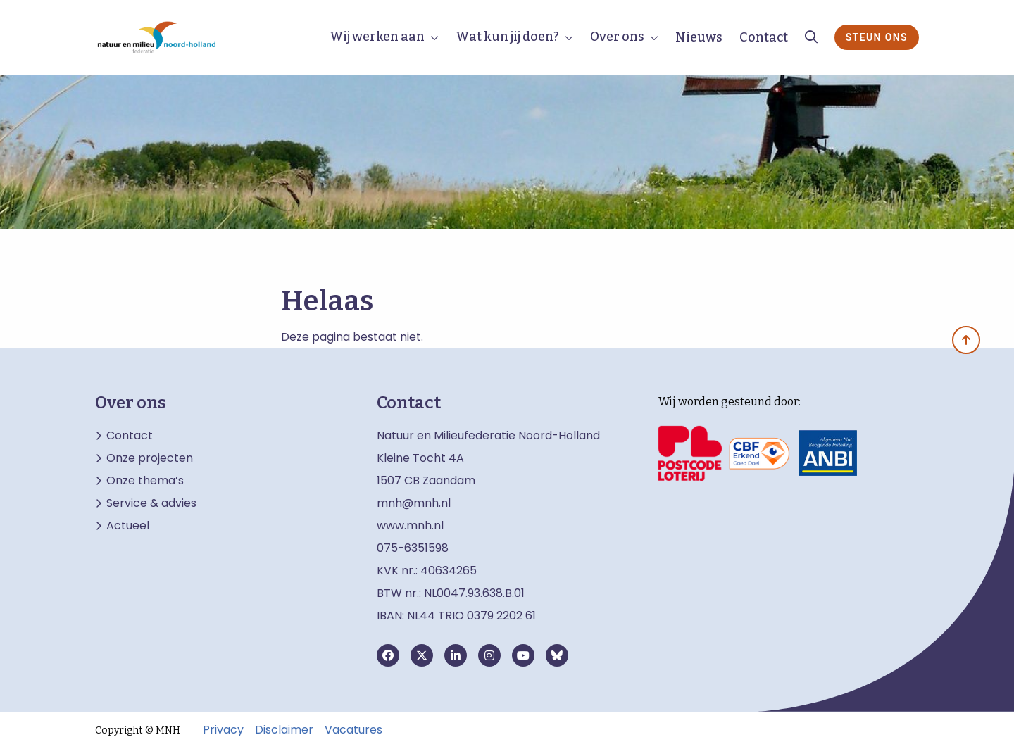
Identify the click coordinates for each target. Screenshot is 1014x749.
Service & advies (151, 503)
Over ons (617, 36)
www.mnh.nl (411, 525)
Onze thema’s (145, 480)
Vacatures (353, 730)
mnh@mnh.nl (414, 503)
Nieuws (698, 37)
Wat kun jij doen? (507, 36)
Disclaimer (284, 730)
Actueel (127, 525)
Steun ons (877, 37)
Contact (763, 37)
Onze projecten (149, 458)
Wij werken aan (377, 36)
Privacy (223, 730)
